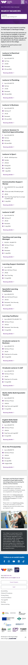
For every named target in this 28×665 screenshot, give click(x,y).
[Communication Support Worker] (14, 194)
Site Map (3, 602)
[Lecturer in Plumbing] (14, 89)
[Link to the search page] (26, 2)
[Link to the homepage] (6, 2)
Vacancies (4, 15)
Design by (10, 638)
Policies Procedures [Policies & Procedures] (6, 593)
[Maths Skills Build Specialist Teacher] (14, 403)
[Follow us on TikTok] (23, 561)
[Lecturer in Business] (14, 114)
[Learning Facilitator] (14, 325)
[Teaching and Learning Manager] (14, 247)
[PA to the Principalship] (14, 457)
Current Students (14, 582)
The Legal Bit (4, 599)
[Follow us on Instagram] (9, 561)
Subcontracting (5, 604)
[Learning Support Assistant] (14, 273)
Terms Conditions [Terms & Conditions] (6, 597)
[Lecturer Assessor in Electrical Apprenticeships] (14, 139)
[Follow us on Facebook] (4, 561)
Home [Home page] (2, 7)
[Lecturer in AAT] (14, 221)
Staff (14, 587)
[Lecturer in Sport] (14, 165)
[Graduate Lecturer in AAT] (14, 377)
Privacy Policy (4, 595)
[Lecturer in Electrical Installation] (14, 63)
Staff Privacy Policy (18, 503)
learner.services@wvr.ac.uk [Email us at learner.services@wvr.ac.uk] (12, 577)
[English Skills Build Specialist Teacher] (14, 429)
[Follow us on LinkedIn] (19, 561)
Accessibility (4, 591)
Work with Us (7, 7)
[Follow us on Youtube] (14, 561)
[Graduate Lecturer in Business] (14, 351)
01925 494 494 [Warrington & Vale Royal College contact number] (7, 575)
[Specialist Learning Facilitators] (14, 299)
